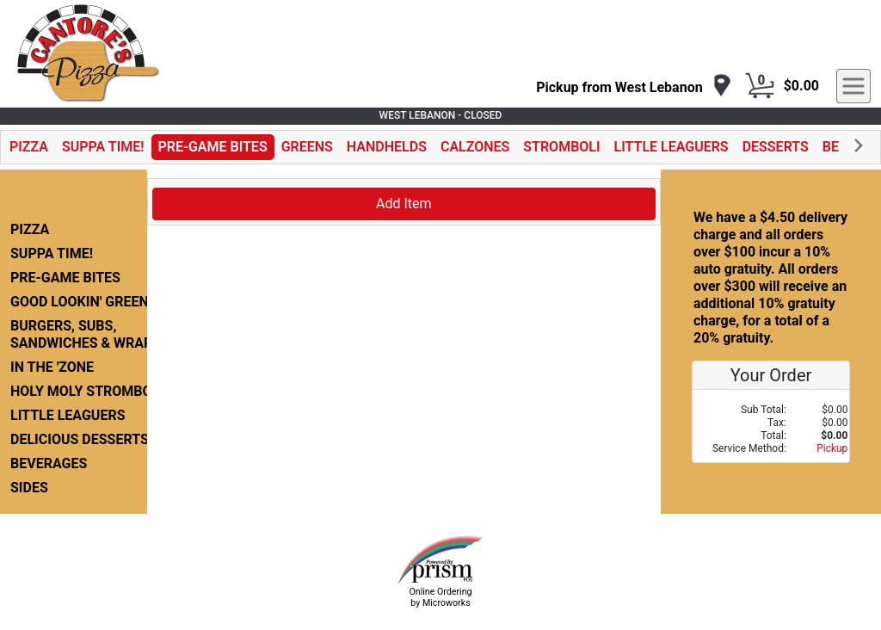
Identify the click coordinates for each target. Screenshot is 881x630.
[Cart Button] (759, 86)
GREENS (307, 147)
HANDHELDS (387, 147)
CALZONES (474, 147)
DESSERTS (775, 147)
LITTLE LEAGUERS (671, 147)
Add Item (404, 203)
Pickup (831, 448)
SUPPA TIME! (103, 147)
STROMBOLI (561, 147)
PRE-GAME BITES (213, 147)
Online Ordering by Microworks (440, 597)
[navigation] (634, 86)
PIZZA (28, 147)
